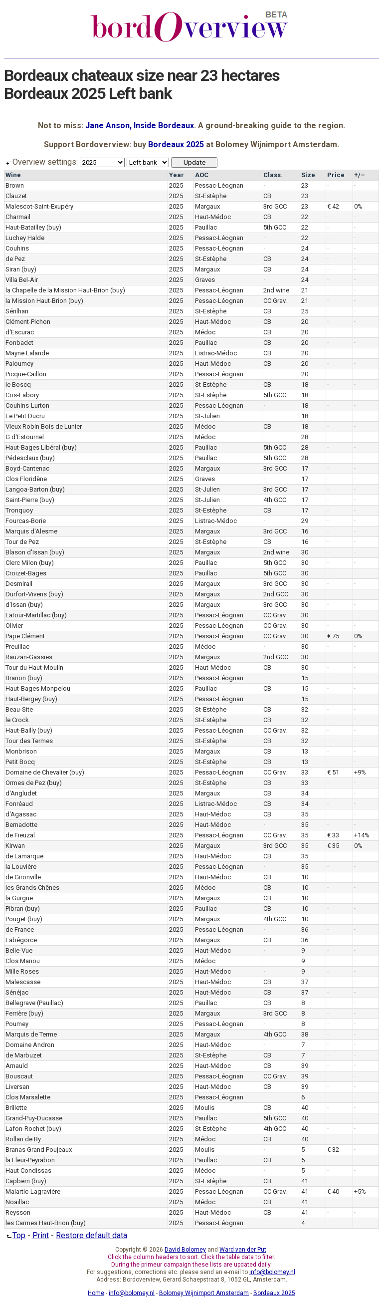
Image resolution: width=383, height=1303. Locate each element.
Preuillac (17, 646)
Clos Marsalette (27, 1097)
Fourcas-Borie (25, 520)
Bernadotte (21, 824)
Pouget (15, 919)
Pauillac (206, 227)
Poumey (16, 1024)
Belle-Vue (18, 950)
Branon (15, 678)
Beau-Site (19, 709)
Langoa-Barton (26, 489)
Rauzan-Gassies (28, 657)
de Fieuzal (20, 835)
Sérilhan (16, 311)
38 (304, 1034)
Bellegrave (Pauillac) (34, 1003)
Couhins (17, 248)
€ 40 (333, 1191)
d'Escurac (19, 332)
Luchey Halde (24, 238)
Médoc (205, 332)
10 (304, 877)
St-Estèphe (210, 196)
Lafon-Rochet (25, 1128)
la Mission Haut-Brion (36, 300)
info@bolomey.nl (272, 1272)
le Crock (17, 720)
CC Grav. (275, 300)
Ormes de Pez (25, 782)
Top (14, 1235)
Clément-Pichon (27, 321)
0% (358, 206)
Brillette (16, 1107)
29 (304, 520)
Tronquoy (19, 510)
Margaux (207, 206)
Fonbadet (19, 342)
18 (304, 384)
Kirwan (15, 845)
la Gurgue (19, 898)
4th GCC (274, 500)
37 (304, 982)
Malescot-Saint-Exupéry (39, 206)
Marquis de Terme (31, 1034)
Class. (273, 175)
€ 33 (333, 835)
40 (304, 1107)
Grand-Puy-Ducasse (33, 1118)
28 (304, 437)
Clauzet (16, 196)
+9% (360, 772)
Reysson (17, 1212)
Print (40, 1235)
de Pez (15, 258)
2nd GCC (275, 594)
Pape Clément (25, 636)
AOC (201, 175)
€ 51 (333, 772)
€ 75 (333, 636)
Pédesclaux (21, 458)
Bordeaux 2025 (176, 144)
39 (304, 1065)
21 (304, 290)
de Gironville (23, 877)
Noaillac (17, 1202)
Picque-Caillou (25, 374)
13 (304, 751)
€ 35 (333, 845)
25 (304, 311)
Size (308, 175)
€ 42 (333, 206)
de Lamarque (24, 856)
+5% (360, 1191)
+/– (359, 175)
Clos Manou (22, 961)
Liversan (17, 1086)
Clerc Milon (21, 562)
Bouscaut (19, 1076)
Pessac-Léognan (219, 185)
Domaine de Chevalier (36, 772)
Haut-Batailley (25, 227)
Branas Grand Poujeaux (38, 1149)
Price (336, 175)
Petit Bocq (20, 762)
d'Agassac (20, 814)
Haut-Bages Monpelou (37, 688)
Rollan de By (23, 1139)
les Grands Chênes (32, 887)
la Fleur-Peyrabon (30, 1160)
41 (304, 1181)
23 (304, 185)
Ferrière (16, 1013)
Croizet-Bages (25, 573)
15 (304, 678)
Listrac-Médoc (216, 353)
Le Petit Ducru (25, 416)
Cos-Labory (22, 395)
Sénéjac (16, 992)
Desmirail (18, 583)
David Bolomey (185, 1249)
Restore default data (91, 1235)
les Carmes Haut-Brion (37, 1223)
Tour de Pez (22, 541)
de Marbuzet (23, 1055)
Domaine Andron (29, 1044)
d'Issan (15, 604)
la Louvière (20, 866)
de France (19, 929)
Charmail (17, 217)
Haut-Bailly (20, 730)
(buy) (53, 227)
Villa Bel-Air (21, 279)
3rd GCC (275, 206)
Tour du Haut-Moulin (34, 667)
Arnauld (16, 1065)
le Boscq (18, 384)
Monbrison (21, 751)
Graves (205, 279)
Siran (12, 269)
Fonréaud (19, 803)
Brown (14, 185)
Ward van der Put (242, 1249)
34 (304, 793)
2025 (176, 185)
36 (304, 929)
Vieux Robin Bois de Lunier (43, 426)
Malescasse (22, 982)
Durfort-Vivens (26, 594)
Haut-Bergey (23, 699)
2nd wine (276, 290)
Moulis (204, 1107)
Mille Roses (22, 971)
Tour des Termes (29, 741)
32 (304, 709)
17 (304, 468)
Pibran (14, 908)
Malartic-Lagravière (32, 1191)
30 (304, 552)
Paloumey (19, 363)
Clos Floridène (26, 479)
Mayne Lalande (27, 353)
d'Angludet (21, 793)
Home (96, 1293)
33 (304, 772)
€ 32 (333, 1149)
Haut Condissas (28, 1170)
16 (304, 531)
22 (304, 217)
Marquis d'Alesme (31, 531)
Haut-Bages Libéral (32, 447)
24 (304, 248)
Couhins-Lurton (27, 405)
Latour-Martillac (27, 615)
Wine (13, 175)
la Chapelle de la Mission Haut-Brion (57, 290)
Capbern (17, 1181)
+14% (362, 835)
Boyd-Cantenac (27, 468)
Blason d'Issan (26, 552)
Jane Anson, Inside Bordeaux (139, 125)
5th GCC (274, 227)
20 (304, 321)
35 (304, 814)
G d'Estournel (24, 437)
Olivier (14, 625)
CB (267, 196)
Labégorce (21, 940)
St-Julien (207, 416)
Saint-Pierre (21, 500)
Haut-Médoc (213, 217)
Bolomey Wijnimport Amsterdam (204, 1293)
